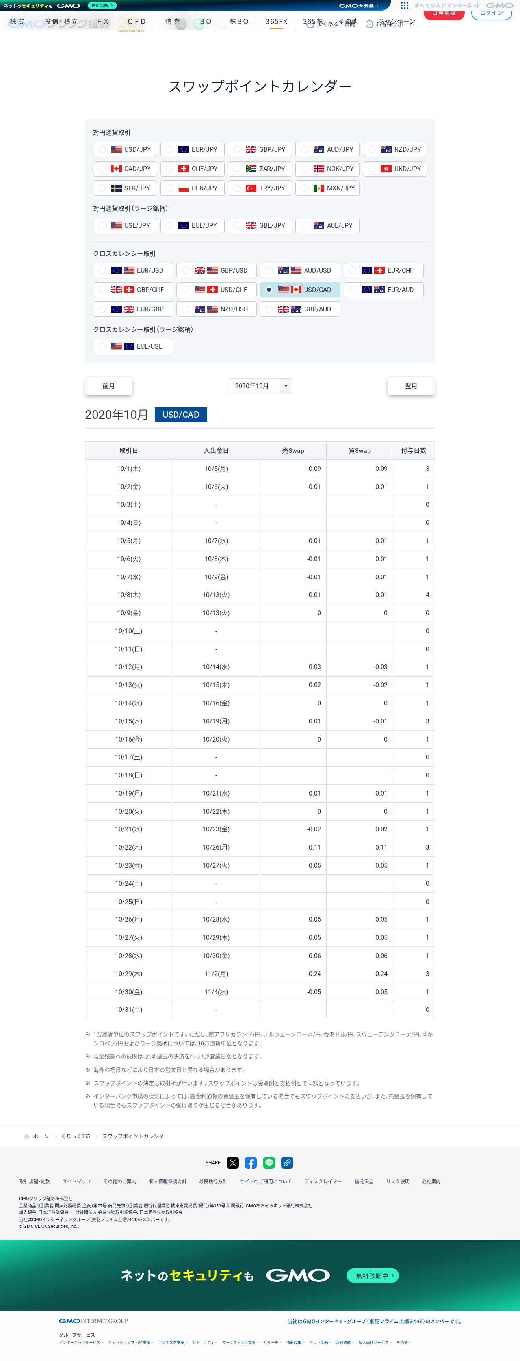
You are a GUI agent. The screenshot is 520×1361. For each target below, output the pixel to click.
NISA (502, 46)
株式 (18, 46)
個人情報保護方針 (165, 1181)
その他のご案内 (118, 1181)
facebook (251, 1163)
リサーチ (271, 1342)
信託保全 (359, 1181)
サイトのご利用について (262, 1181)
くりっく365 (75, 1136)
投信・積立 (62, 46)
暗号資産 (343, 1342)
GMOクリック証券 (77, 24)
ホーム (40, 1136)
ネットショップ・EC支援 (129, 1342)
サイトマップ (75, 1181)
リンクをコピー (287, 1163)
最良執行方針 (210, 1181)
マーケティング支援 (239, 1342)
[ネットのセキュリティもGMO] (60, 5)
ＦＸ (103, 46)
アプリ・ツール (453, 46)
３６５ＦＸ (276, 46)
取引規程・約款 (34, 1181)
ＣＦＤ (137, 46)
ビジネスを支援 (171, 1342)
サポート (395, 24)
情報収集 (293, 1342)
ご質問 (336, 24)
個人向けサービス (373, 1342)
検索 (222, 24)
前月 (108, 386)
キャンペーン (397, 46)
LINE (199, 24)
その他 (348, 46)
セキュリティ (203, 1342)
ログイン (491, 24)
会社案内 (425, 1181)
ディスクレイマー (319, 1181)
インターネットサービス (79, 1342)
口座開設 (444, 24)
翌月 (411, 386)
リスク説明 (392, 1181)
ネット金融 (318, 1342)
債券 (173, 46)
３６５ (313, 46)
